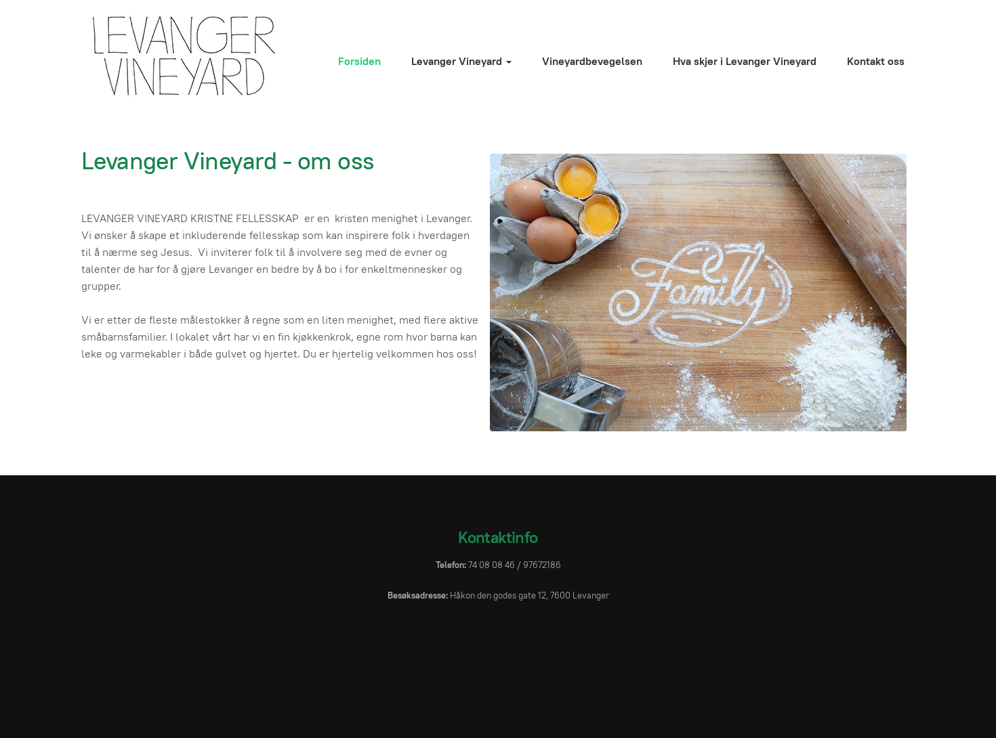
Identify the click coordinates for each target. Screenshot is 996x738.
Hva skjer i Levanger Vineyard (744, 61)
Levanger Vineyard (461, 61)
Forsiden (359, 61)
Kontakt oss (876, 61)
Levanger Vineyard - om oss (227, 160)
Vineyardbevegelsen (592, 61)
